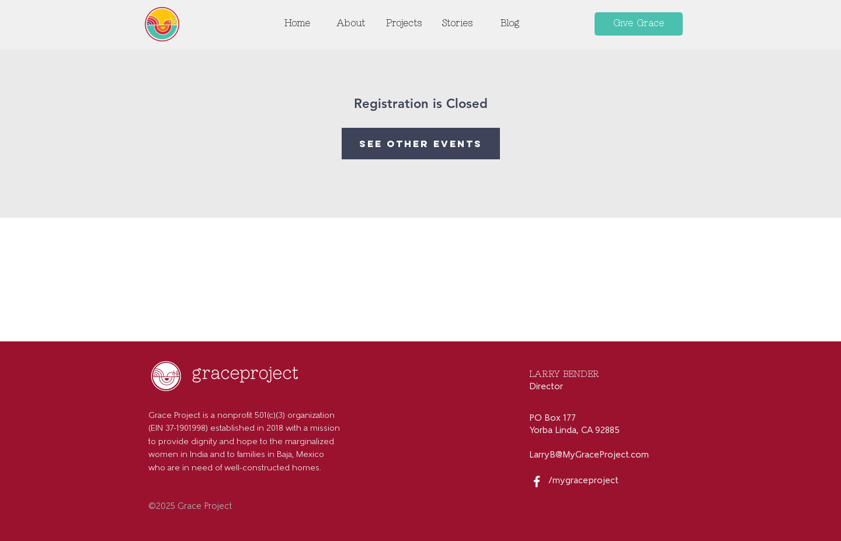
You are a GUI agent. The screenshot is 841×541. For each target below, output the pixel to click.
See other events (420, 143)
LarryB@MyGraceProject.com (589, 455)
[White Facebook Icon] (536, 481)
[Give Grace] (639, 24)
